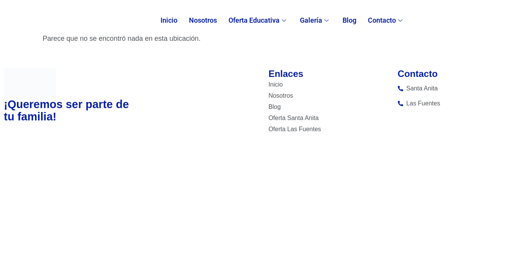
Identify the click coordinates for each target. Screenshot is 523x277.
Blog (349, 20)
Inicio (169, 20)
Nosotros (203, 20)
